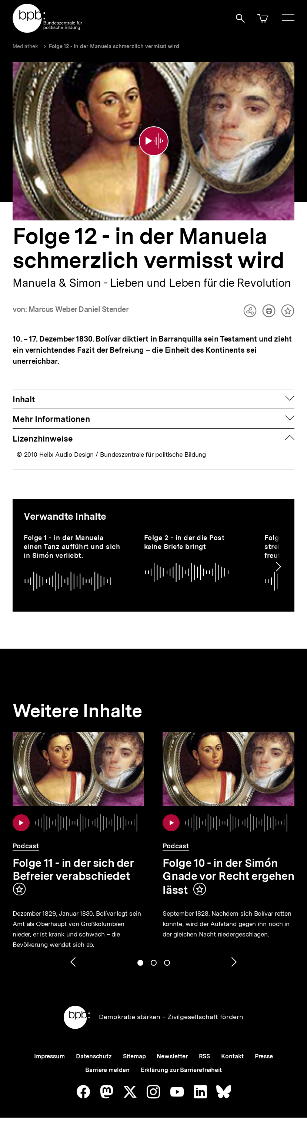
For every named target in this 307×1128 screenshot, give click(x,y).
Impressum (49, 1056)
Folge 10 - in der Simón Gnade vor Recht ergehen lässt (228, 876)
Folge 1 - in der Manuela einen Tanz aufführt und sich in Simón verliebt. (72, 546)
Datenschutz (94, 1056)
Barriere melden (107, 1070)
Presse (264, 1056)
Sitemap (134, 1056)
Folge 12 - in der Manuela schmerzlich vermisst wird (114, 46)
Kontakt (232, 1056)
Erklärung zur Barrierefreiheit (181, 1070)
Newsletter (172, 1056)
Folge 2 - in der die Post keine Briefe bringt (184, 542)
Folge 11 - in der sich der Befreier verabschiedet (73, 869)
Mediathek (25, 46)
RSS (204, 1056)
